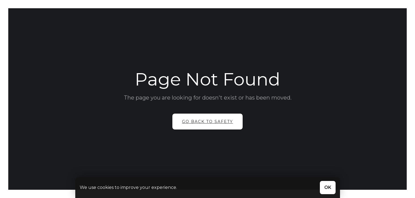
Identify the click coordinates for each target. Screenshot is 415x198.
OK (327, 187)
